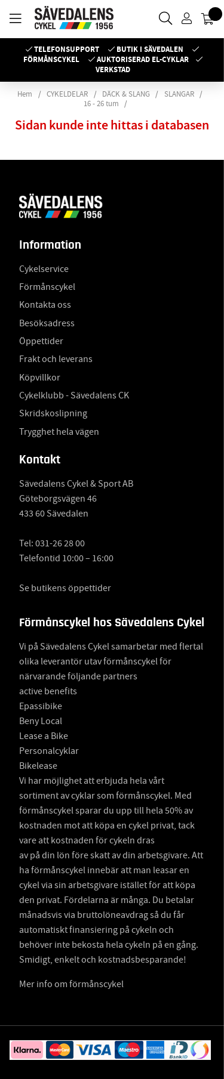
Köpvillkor (39, 378)
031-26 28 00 (60, 543)
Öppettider (41, 341)
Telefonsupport (66, 49)
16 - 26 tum (101, 104)
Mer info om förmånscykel (71, 984)
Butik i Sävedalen (149, 49)
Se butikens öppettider (65, 588)
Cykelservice (44, 269)
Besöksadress (47, 323)
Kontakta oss (45, 305)
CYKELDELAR (67, 94)
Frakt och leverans (56, 359)
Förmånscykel (51, 59)
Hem (24, 94)
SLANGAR (179, 94)
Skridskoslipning (53, 413)
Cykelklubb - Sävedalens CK (74, 395)
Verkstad (113, 69)
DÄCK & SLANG (126, 94)
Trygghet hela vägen (59, 432)
